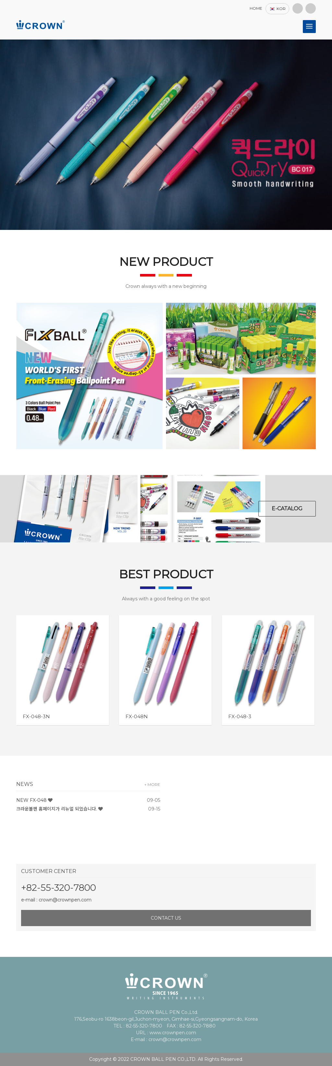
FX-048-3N (36, 716)
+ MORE (152, 784)
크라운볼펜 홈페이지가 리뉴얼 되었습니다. (56, 809)
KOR (277, 8)
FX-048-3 (239, 716)
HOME (256, 8)
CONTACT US (166, 918)
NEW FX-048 (31, 800)
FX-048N (136, 716)
